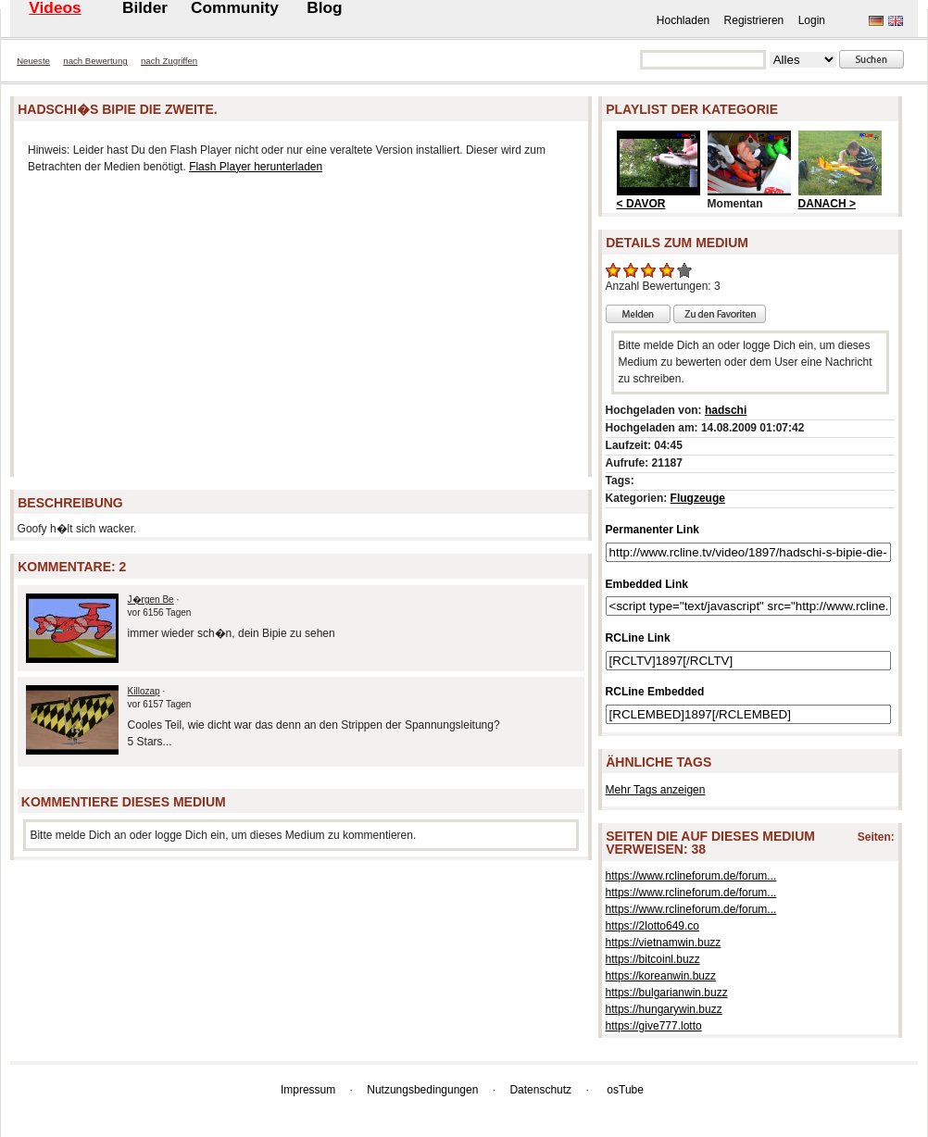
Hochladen (683, 20)
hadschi (725, 410)
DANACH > (827, 203)
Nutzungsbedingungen (422, 1089)
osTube (625, 1089)
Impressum (308, 1089)
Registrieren (754, 20)
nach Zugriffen (169, 61)
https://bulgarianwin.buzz (667, 992)
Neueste (33, 61)
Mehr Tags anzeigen (656, 789)
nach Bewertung (95, 61)
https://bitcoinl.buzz (653, 959)
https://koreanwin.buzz (661, 975)
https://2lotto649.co (652, 925)
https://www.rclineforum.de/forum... (691, 875)
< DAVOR (641, 203)
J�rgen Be (151, 599)
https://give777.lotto (654, 1025)
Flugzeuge (698, 498)
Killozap (144, 691)
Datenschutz (540, 1089)
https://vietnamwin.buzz (663, 942)
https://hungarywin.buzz (664, 1009)
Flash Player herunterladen (255, 166)
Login (811, 20)
